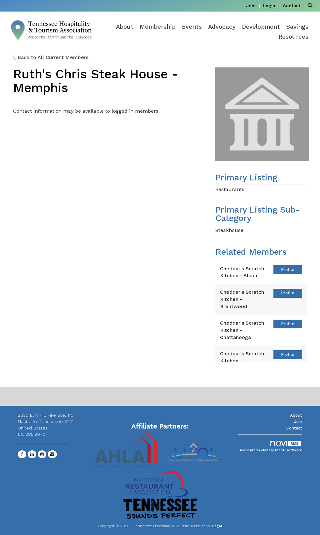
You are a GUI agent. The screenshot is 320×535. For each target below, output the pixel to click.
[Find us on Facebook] (22, 454)
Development (261, 26)
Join (298, 421)
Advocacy (222, 26)
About (124, 26)
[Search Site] (311, 5)
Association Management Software (271, 446)
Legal (217, 526)
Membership (158, 26)
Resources (293, 36)
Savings (297, 26)
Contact (294, 428)
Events (192, 26)
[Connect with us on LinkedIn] (32, 454)
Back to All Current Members (50, 57)
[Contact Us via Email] (52, 454)
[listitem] (254, 5)
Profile (287, 269)
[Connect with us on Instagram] (42, 454)
